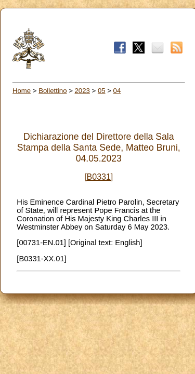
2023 (82, 91)
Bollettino (52, 91)
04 (117, 91)
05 (102, 91)
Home (21, 91)
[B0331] (98, 176)
